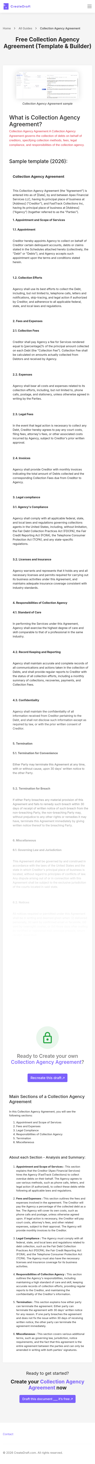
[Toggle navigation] (89, 6)
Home (7, 28)
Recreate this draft (48, 1078)
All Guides (25, 28)
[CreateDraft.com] (17, 6)
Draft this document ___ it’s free (47, 1399)
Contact (8, 1434)
